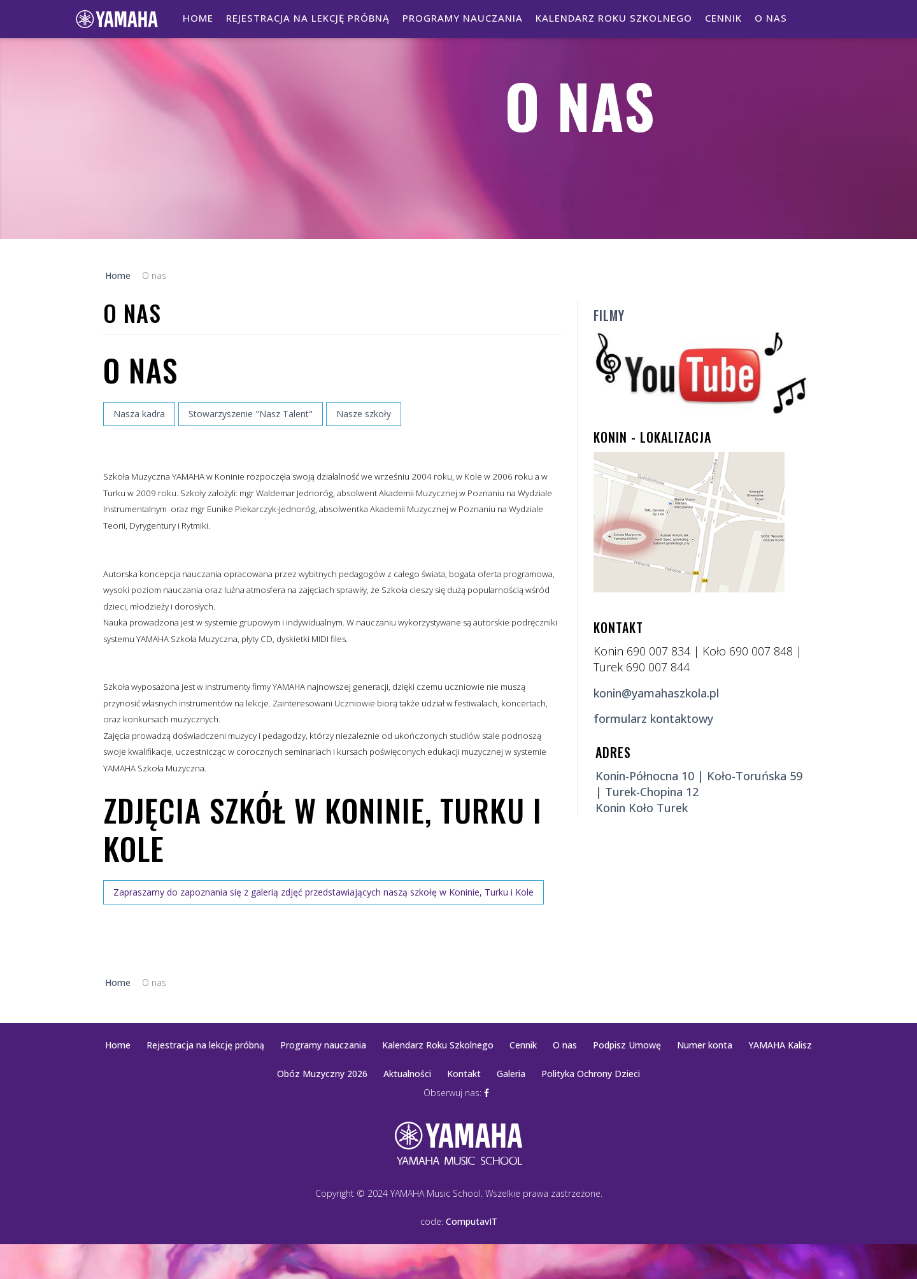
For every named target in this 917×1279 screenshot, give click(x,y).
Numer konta (704, 1045)
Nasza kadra (139, 414)
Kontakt (464, 1074)
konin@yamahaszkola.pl (656, 693)
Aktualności (407, 1074)
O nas (771, 17)
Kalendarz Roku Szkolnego (614, 17)
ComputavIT (471, 1221)
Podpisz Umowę (627, 1045)
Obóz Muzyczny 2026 (322, 1074)
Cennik (723, 17)
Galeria (511, 1074)
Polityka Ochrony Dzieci (590, 1074)
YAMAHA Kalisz (780, 1045)
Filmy (609, 315)
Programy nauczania (462, 17)
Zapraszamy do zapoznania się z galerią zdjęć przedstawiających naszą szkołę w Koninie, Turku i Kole (323, 892)
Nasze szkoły (363, 414)
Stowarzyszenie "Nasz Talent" (250, 414)
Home (198, 17)
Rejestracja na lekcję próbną (308, 17)
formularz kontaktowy (653, 718)
